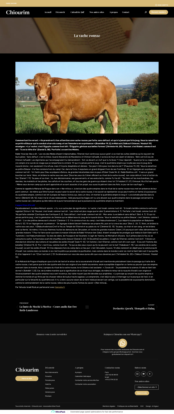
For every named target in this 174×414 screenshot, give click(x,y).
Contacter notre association (85, 384)
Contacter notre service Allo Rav (87, 380)
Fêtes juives (49, 388)
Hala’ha (48, 384)
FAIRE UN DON (11, 3)
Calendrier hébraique (83, 376)
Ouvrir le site (142, 393)
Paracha (48, 376)
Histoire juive (50, 392)
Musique (48, 396)
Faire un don (27, 378)
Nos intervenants (51, 372)
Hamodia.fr (60, 287)
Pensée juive (50, 380)
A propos (78, 372)
